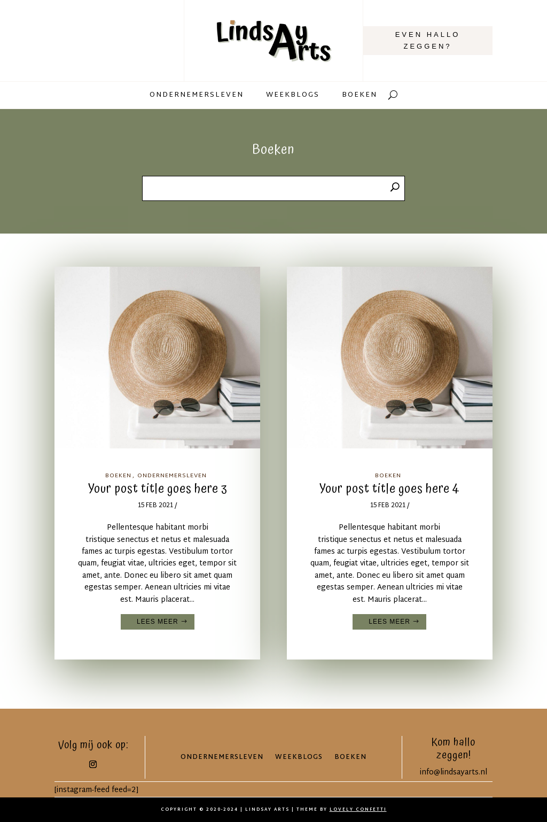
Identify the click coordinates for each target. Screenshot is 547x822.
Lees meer (157, 621)
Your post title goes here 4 (389, 489)
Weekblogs (292, 96)
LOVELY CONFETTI (358, 809)
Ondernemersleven (197, 96)
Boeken (359, 96)
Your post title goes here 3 (157, 489)
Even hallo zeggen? (427, 40)
